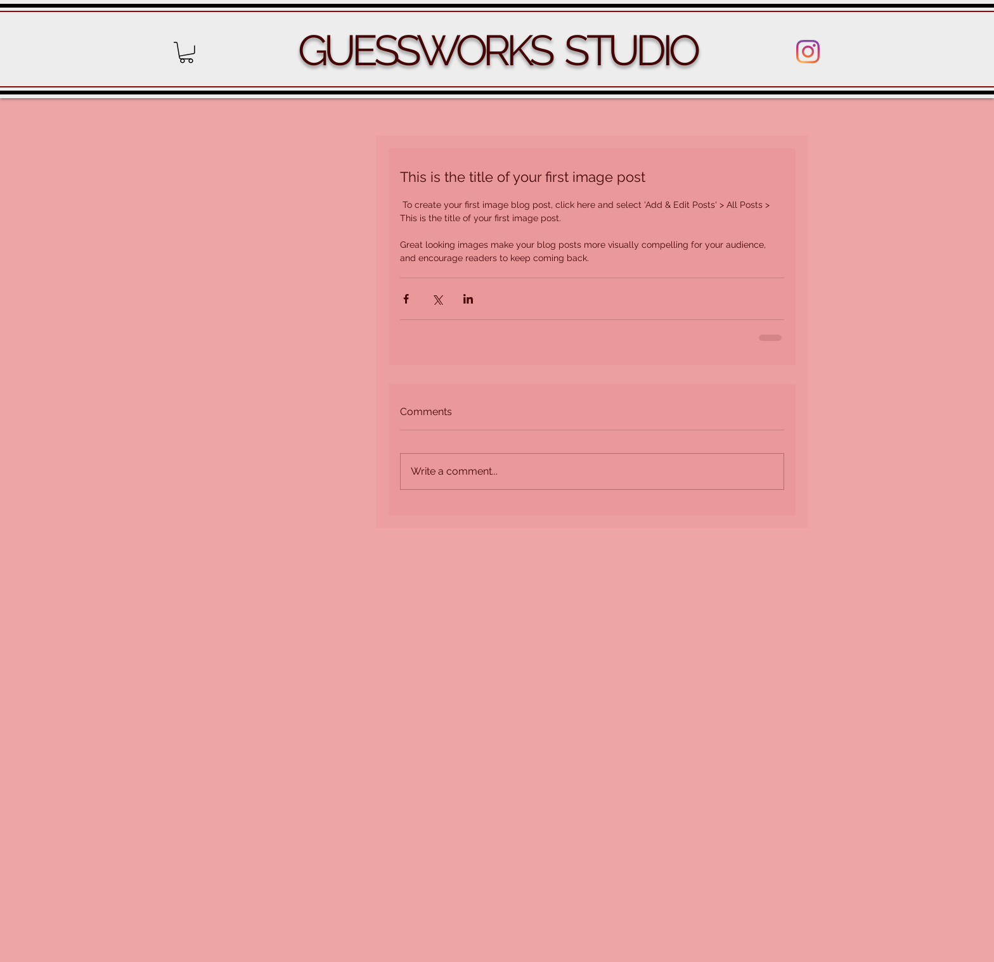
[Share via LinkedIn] (468, 299)
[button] (186, 52)
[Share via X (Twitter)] (437, 299)
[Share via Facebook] (406, 299)
